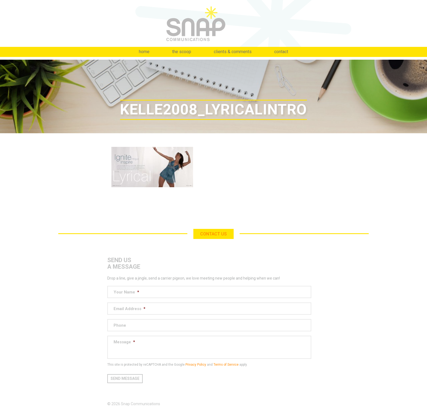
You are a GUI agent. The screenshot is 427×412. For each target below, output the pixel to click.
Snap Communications (213, 23)
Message (124, 342)
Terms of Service (226, 364)
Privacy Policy (195, 364)
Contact (281, 51)
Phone (120, 325)
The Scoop (181, 51)
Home (144, 51)
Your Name (126, 292)
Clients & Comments (233, 51)
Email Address (129, 308)
